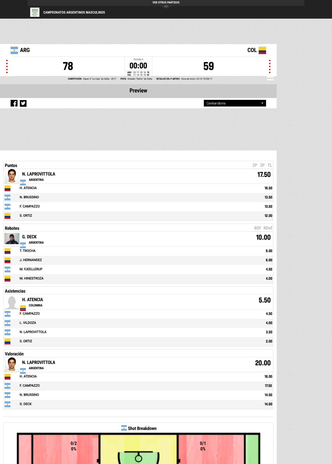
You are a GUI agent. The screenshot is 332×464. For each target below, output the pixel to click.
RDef (268, 228)
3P (262, 165)
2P (254, 165)
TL (269, 165)
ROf (257, 228)
